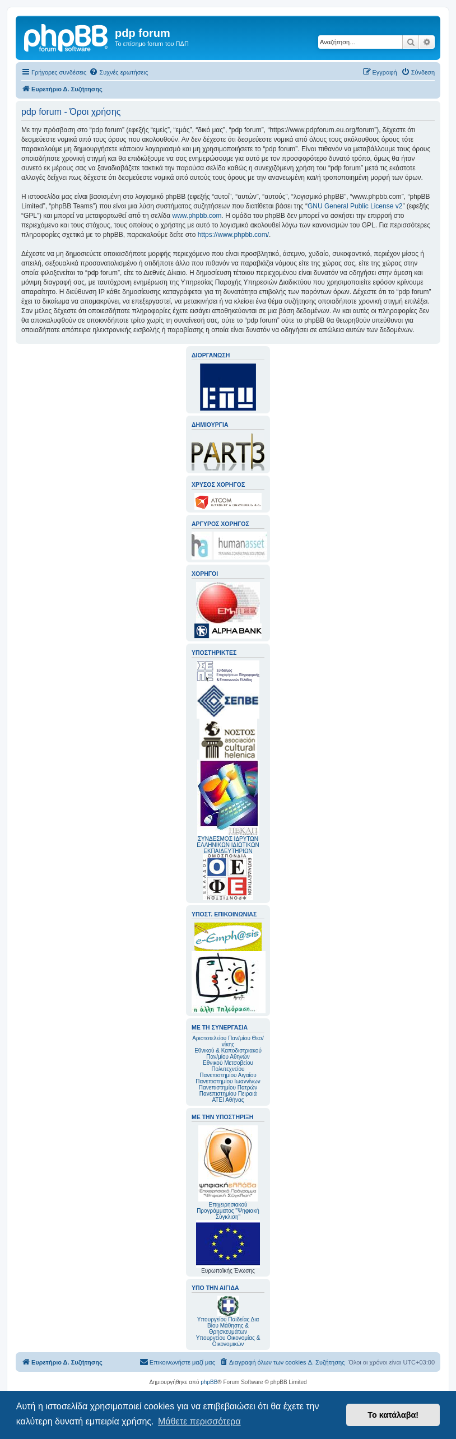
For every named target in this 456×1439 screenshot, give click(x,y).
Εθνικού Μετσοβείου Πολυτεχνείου (228, 1066)
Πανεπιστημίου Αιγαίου (227, 1075)
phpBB (209, 1382)
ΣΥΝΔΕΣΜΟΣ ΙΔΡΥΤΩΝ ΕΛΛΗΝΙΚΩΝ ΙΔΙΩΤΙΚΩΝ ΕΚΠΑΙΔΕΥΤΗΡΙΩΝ (228, 845)
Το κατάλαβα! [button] (392, 1414)
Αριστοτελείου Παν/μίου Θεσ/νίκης (228, 1041)
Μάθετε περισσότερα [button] (199, 1421)
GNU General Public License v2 (355, 206)
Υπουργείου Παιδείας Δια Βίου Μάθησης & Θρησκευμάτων (228, 1325)
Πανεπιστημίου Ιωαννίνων (228, 1081)
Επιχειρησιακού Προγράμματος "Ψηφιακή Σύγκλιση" (228, 1172)
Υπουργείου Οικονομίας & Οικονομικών (228, 1341)
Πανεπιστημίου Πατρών (228, 1087)
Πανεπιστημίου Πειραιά (228, 1094)
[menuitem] (118, 72)
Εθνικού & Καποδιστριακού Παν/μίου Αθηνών (228, 1053)
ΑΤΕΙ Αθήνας (228, 1100)
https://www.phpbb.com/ (233, 235)
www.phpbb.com (196, 216)
